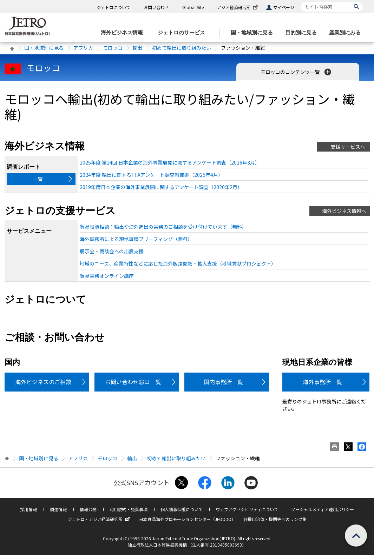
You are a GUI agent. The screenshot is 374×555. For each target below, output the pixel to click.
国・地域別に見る (44, 47)
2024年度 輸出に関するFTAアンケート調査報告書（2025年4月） (151, 174)
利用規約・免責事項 (128, 509)
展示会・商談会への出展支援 (112, 251)
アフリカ (83, 47)
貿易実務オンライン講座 (107, 275)
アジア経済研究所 (238, 7)
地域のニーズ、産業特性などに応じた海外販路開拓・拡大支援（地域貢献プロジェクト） (178, 263)
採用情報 (28, 509)
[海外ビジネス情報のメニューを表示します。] (124, 33)
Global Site (193, 7)
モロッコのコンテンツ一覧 (297, 71)
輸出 (137, 47)
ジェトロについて (113, 7)
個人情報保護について (181, 509)
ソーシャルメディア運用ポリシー (322, 509)
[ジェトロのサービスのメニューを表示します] (183, 33)
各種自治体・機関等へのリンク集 (275, 519)
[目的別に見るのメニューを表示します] (303, 33)
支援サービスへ (348, 146)
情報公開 (88, 509)
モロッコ (113, 47)
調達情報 (58, 509)
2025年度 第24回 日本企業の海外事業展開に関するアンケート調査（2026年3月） (170, 162)
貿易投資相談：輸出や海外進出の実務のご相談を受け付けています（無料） (163, 226)
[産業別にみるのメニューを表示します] (347, 33)
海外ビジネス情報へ (344, 210)
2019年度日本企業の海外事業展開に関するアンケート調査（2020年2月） (161, 186)
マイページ (283, 7)
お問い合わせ (156, 7)
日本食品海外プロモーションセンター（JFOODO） (187, 519)
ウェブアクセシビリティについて (247, 509)
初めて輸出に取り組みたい (181, 47)
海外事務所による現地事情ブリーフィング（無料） (136, 238)
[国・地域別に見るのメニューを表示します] (254, 33)
